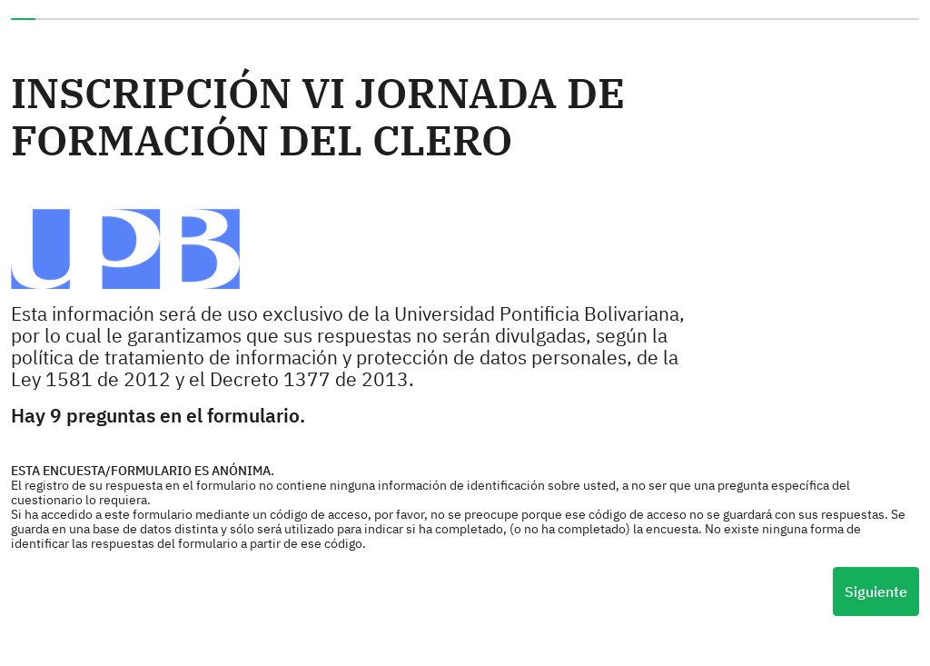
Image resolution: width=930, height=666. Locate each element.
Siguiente (876, 591)
